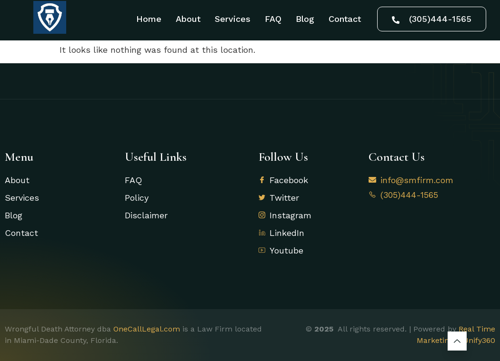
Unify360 (479, 340)
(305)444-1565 (431, 19)
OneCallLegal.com (146, 328)
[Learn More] (457, 341)
